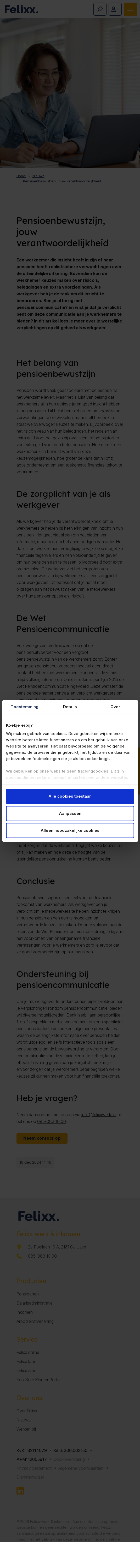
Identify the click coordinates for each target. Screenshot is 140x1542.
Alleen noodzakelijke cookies (70, 830)
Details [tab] (70, 706)
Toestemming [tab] (24, 706)
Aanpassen (70, 813)
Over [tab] (115, 706)
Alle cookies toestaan (70, 796)
